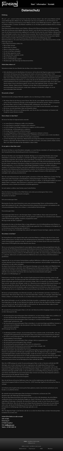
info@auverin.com (9, 425)
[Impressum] (32, 448)
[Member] (50, 448)
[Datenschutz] (23, 448)
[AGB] (41, 448)
